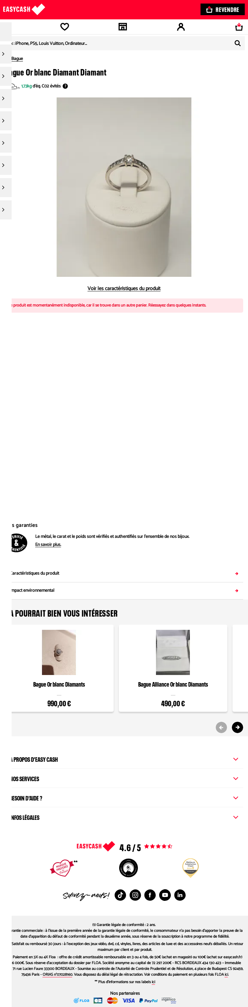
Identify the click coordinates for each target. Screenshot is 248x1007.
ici (226, 975)
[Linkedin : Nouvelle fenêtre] (180, 895)
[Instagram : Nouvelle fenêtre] (135, 895)
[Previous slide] (221, 727)
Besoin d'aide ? (124, 797)
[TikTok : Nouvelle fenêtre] (120, 895)
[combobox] (124, 43)
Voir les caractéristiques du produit (124, 289)
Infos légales (124, 816)
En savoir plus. (48, 545)
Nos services (124, 778)
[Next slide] (237, 727)
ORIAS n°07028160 (57, 975)
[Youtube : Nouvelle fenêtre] (165, 895)
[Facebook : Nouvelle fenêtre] (150, 895)
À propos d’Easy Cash (124, 758)
